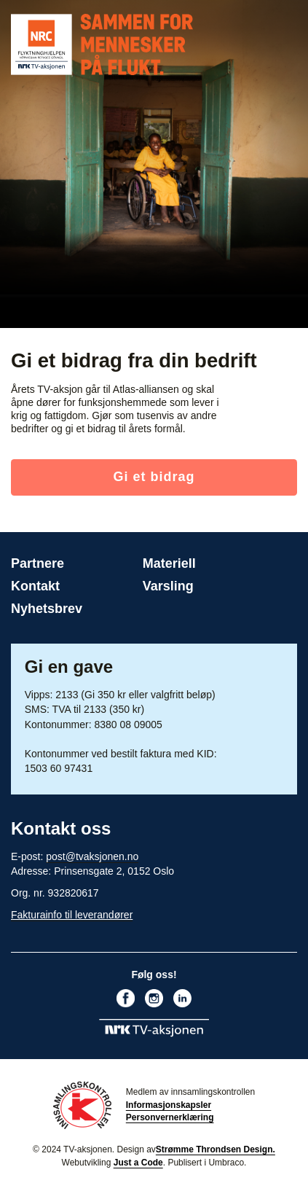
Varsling (168, 586)
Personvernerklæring (170, 1117)
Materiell (169, 563)
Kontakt (35, 586)
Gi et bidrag (153, 476)
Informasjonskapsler (168, 1105)
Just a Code (138, 1162)
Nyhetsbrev (46, 608)
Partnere (37, 563)
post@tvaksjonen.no (92, 856)
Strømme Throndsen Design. (215, 1149)
